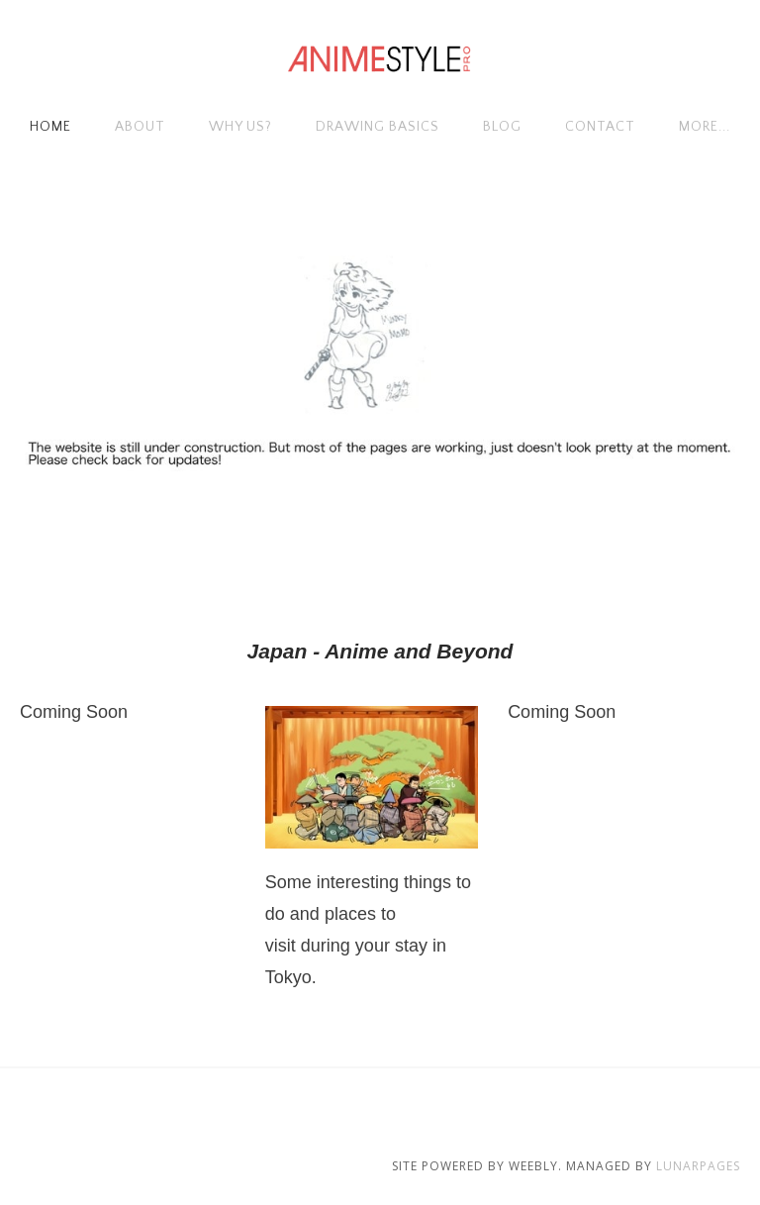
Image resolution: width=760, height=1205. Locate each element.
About (140, 127)
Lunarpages (698, 1165)
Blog (502, 127)
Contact (600, 127)
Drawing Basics (377, 127)
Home (50, 127)
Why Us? (240, 127)
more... (704, 127)
